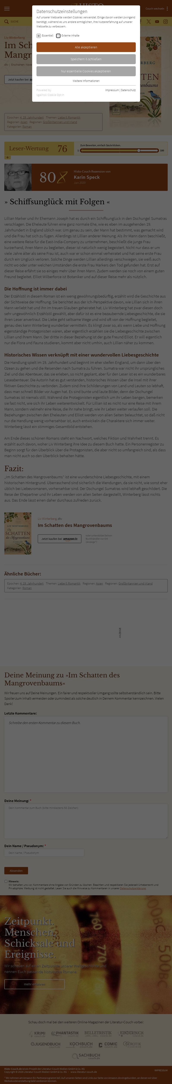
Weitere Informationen (86, 81)
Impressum (112, 90)
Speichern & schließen (86, 59)
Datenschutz (128, 90)
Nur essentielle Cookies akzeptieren (86, 71)
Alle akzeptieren (86, 47)
